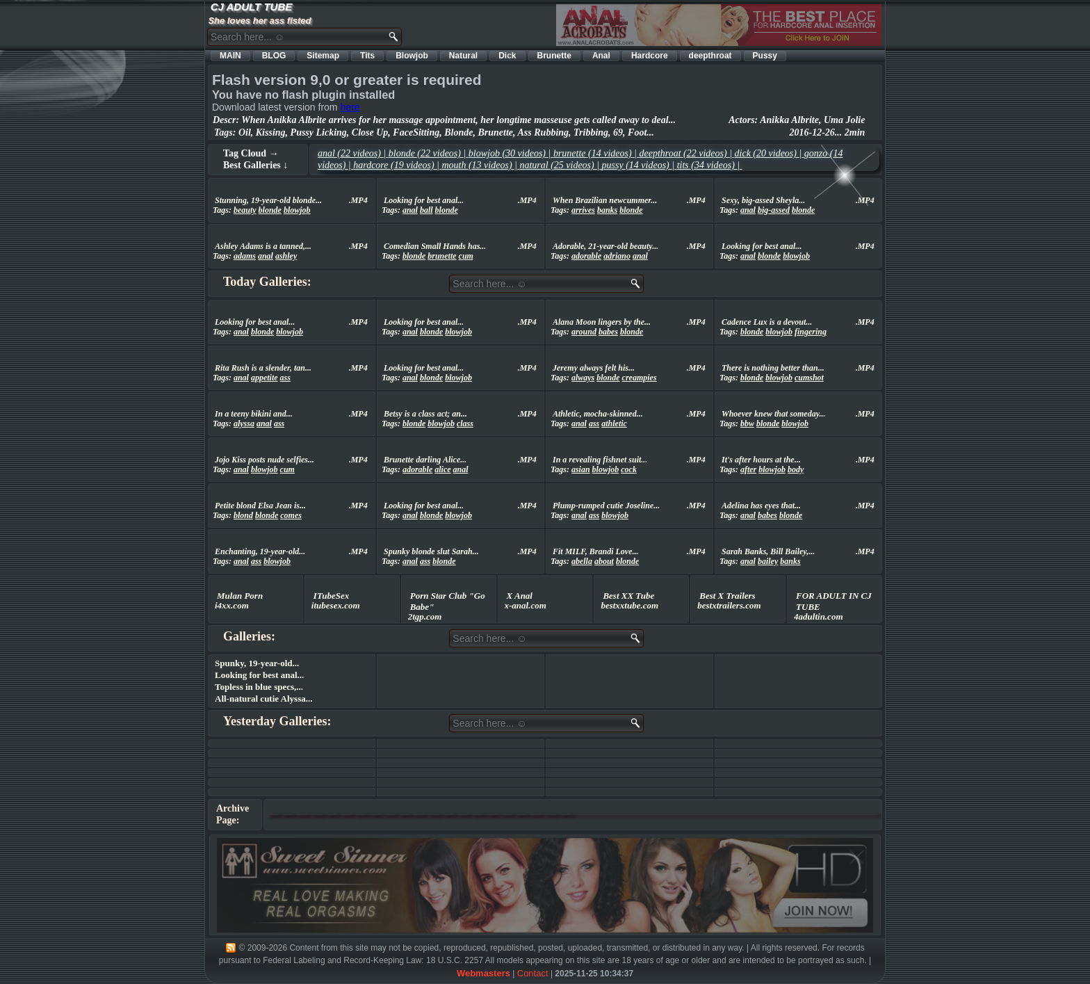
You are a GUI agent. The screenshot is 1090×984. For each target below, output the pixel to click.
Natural (463, 56)
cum (466, 256)
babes (608, 332)
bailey (768, 561)
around (583, 332)
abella (581, 561)
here (349, 107)
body (796, 469)
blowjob (297, 210)
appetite (264, 377)
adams (245, 256)
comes (291, 515)
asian (580, 469)
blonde (270, 210)
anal (410, 210)
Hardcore (649, 56)
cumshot (809, 377)
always (582, 377)
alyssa (244, 423)
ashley (286, 256)
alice (442, 469)
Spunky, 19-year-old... (257, 663)
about (604, 561)
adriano (617, 256)
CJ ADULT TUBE (252, 7)
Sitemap (323, 56)
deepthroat (710, 56)
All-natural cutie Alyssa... (263, 698)
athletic (614, 423)
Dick (507, 56)
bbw (747, 423)
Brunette (554, 56)
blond (243, 515)
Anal (601, 56)
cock (629, 469)
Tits (367, 56)
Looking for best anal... (259, 675)
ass (285, 377)
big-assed (774, 210)
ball (426, 210)
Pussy (765, 56)
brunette (442, 256)
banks (607, 210)
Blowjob (412, 56)
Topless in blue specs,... (259, 686)
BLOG (274, 56)
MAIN (230, 56)
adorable (586, 256)
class (465, 423)
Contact (532, 973)
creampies (639, 377)
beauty (245, 210)
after (748, 469)
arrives (583, 210)
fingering (811, 332)
